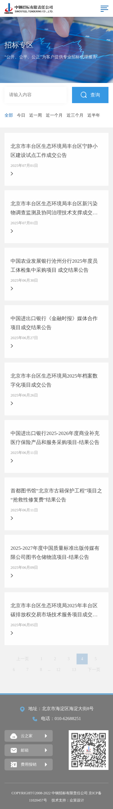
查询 (90, 94)
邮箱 (19, 750)
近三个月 (75, 115)
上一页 (22, 659)
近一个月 (54, 115)
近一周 (35, 115)
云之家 (21, 736)
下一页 (94, 669)
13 (74, 669)
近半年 (93, 115)
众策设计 (77, 800)
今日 (21, 115)
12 (58, 669)
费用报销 (23, 764)
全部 (9, 115)
